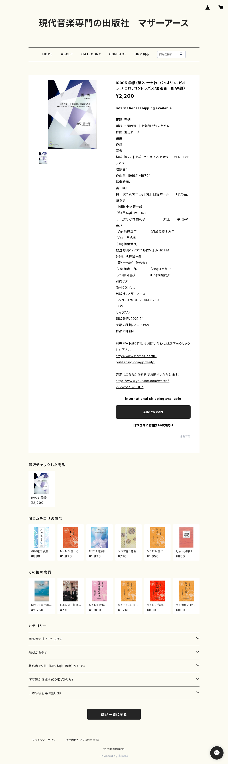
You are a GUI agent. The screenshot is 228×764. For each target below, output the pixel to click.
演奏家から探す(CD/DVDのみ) (50, 679)
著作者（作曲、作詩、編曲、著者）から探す (57, 666)
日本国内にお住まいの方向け (153, 425)
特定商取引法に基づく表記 (82, 740)
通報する (185, 436)
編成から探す (38, 652)
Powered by (114, 756)
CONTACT (118, 54)
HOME (47, 54)
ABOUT (67, 54)
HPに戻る (141, 54)
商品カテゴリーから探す (45, 639)
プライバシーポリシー (45, 740)
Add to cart (153, 412)
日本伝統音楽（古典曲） (45, 693)
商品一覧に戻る (114, 714)
